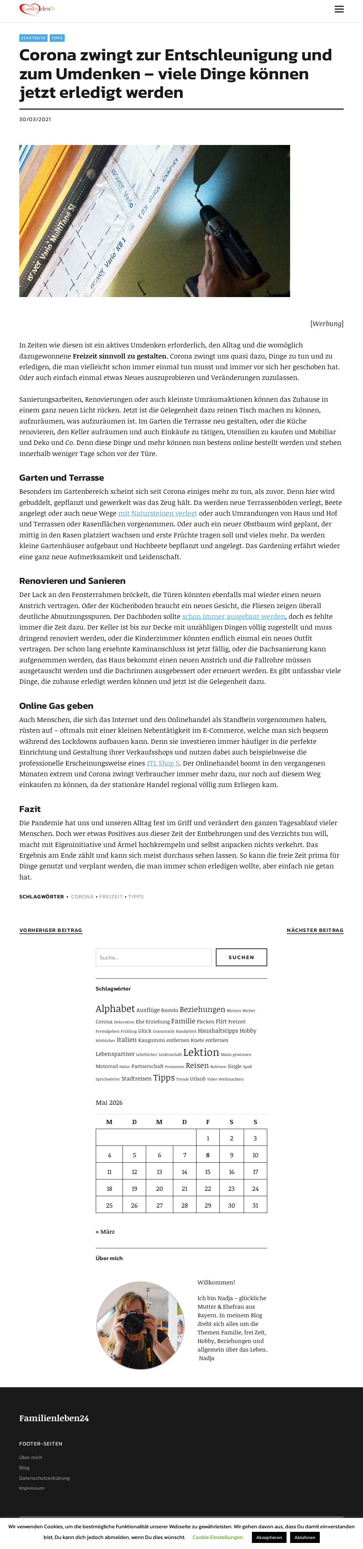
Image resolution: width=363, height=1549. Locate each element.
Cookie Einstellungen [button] (218, 1537)
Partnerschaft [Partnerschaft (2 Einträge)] (147, 1066)
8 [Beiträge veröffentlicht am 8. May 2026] (208, 1155)
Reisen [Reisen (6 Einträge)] (197, 1065)
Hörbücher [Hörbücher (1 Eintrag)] (105, 1040)
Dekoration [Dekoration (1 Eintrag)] (124, 1021)
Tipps (57, 38)
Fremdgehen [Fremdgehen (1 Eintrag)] (107, 1031)
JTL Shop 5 (163, 763)
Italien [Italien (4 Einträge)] (127, 1039)
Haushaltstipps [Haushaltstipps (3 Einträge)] (218, 1030)
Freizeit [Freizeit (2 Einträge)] (237, 1021)
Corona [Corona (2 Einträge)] (104, 1021)
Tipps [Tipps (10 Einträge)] (164, 1077)
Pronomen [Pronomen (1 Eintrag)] (174, 1066)
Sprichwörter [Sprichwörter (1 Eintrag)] (108, 1079)
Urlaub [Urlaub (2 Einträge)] (198, 1078)
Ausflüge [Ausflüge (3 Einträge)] (148, 1010)
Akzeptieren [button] (269, 1537)
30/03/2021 (35, 119)
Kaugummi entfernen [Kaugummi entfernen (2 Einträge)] (163, 1040)
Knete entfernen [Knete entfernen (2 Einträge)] (209, 1040)
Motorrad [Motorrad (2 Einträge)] (107, 1066)
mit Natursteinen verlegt (157, 513)
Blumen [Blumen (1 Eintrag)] (234, 1010)
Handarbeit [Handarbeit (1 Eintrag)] (186, 1031)
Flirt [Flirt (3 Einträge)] (221, 1021)
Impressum (31, 1488)
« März (105, 1231)
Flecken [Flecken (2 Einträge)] (205, 1021)
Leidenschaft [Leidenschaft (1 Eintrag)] (170, 1054)
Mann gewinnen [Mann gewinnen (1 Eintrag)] (236, 1054)
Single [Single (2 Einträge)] (235, 1066)
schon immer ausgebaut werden (233, 616)
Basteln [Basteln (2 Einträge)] (169, 1010)
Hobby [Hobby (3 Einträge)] (248, 1030)
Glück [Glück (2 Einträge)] (144, 1030)
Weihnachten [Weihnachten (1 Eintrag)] (231, 1079)
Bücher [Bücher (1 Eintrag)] (249, 1010)
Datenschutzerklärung (44, 1478)
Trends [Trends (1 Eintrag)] (182, 1079)
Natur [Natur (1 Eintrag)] (124, 1066)
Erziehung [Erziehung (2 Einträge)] (158, 1021)
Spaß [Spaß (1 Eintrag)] (247, 1066)
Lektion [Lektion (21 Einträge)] (201, 1051)
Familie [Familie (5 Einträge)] (183, 1021)
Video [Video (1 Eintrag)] (212, 1079)
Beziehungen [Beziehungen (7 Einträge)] (202, 1009)
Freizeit (111, 896)
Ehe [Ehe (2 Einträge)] (140, 1021)
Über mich (30, 1457)
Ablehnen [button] (304, 1537)
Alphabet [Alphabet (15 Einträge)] (115, 1008)
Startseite (33, 38)
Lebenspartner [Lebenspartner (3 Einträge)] (115, 1054)
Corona (82, 896)
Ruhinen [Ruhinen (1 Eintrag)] (218, 1066)
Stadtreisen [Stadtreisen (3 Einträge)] (136, 1078)
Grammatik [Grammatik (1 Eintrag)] (163, 1031)
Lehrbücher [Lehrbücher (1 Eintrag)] (146, 1054)
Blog (24, 1468)
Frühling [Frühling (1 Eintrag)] (129, 1031)
